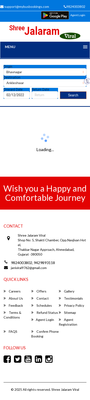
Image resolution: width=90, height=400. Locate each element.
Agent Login (77, 15)
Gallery (66, 291)
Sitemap (67, 312)
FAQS (10, 331)
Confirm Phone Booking (45, 333)
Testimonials (71, 298)
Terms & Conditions (12, 314)
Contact (40, 298)
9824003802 (74, 6)
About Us (13, 298)
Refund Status (44, 312)
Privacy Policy (71, 305)
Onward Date (13, 89)
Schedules (41, 305)
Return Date (40, 89)
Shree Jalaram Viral (65, 389)
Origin (8, 66)
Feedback (13, 305)
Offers (38, 291)
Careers (12, 291)
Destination (12, 77)
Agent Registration (68, 322)
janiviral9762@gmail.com (29, 268)
